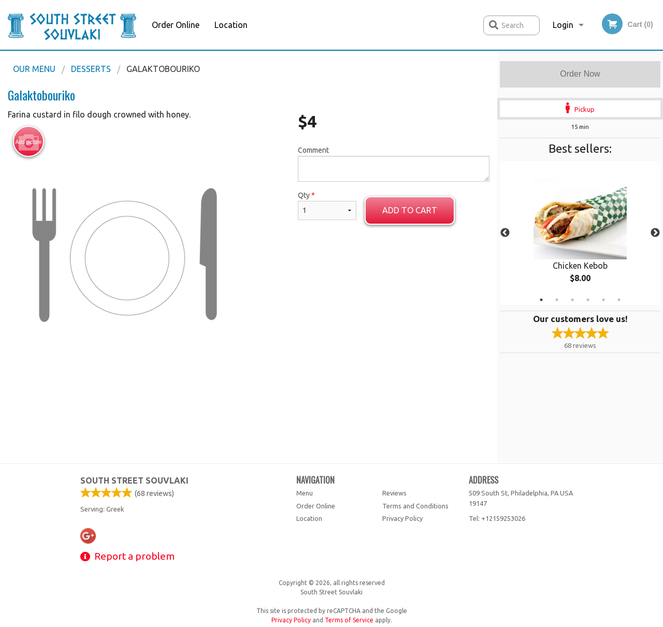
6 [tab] (619, 300)
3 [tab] (572, 300)
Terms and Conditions (415, 505)
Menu (304, 493)
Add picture (29, 142)
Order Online (175, 25)
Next (655, 233)
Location (231, 25)
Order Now (580, 73)
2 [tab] (557, 300)
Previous (505, 233)
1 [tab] (541, 300)
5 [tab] (603, 300)
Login (563, 25)
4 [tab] (588, 300)
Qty (327, 205)
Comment (393, 164)
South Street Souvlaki (134, 480)
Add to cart (409, 210)
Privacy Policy (402, 518)
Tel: (497, 518)
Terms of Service (349, 620)
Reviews (394, 493)
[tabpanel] (580, 233)
